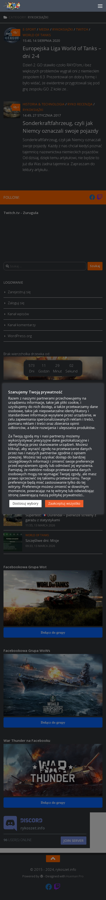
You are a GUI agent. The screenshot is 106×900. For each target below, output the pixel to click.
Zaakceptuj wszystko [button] (64, 503)
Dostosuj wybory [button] (25, 503)
